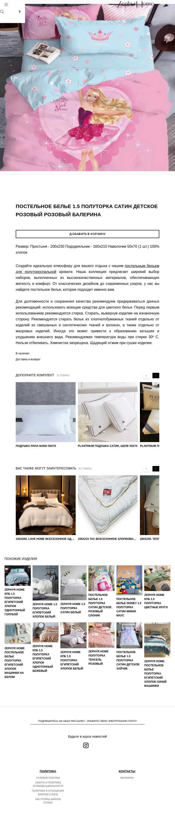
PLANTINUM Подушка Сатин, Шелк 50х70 (107, 446)
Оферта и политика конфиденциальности (48, 784)
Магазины (127, 777)
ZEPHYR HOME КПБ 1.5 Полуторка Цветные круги (156, 601)
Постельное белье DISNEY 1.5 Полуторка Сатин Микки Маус (129, 607)
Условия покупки (48, 777)
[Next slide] (155, 375)
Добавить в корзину (87, 234)
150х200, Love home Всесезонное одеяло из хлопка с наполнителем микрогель (46, 539)
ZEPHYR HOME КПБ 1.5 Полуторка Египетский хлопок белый (71, 660)
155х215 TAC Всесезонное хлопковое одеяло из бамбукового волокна (108, 539)
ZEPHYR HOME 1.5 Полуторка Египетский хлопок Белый (45, 610)
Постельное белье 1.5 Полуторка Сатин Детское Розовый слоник (100, 605)
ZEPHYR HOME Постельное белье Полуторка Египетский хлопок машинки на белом (15, 663)
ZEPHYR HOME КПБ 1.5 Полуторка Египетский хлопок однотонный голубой (15, 602)
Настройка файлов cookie (48, 801)
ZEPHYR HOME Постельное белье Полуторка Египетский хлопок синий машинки (155, 674)
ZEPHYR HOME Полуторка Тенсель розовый (98, 657)
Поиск (2, 11)
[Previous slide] (146, 375)
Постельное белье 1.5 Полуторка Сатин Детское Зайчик (128, 660)
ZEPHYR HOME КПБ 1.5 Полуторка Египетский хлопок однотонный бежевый (43, 658)
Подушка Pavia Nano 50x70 (36, 446)
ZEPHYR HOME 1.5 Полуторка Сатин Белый (72, 608)
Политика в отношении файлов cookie (48, 792)
